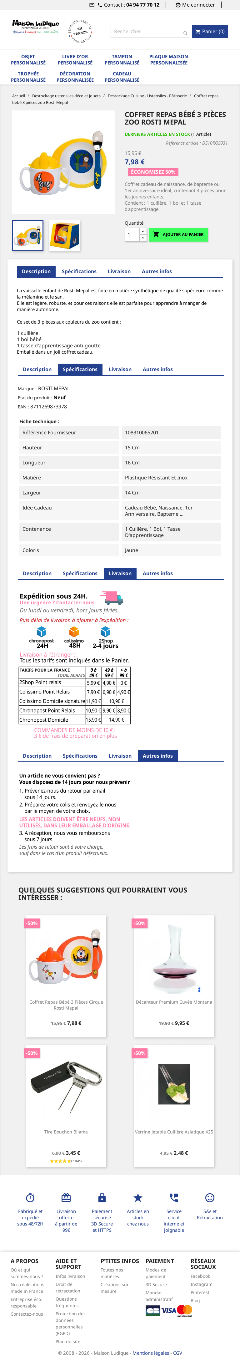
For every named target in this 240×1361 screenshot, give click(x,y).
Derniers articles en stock (157, 134)
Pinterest (200, 1292)
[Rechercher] (150, 31)
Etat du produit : (35, 398)
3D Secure (156, 1284)
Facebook (200, 1276)
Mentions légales (151, 1353)
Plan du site (68, 1341)
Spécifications (79, 271)
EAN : (23, 407)
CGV (177, 1353)
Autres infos (157, 271)
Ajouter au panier (178, 234)
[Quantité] (132, 235)
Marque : (27, 388)
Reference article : (183, 143)
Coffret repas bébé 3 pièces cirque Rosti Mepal (66, 1005)
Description (36, 271)
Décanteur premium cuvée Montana (174, 1002)
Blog (195, 1300)
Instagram (201, 1284)
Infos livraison (70, 1276)
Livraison (119, 271)
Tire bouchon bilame (66, 1132)
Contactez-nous (27, 1314)
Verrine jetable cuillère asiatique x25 (174, 1132)
